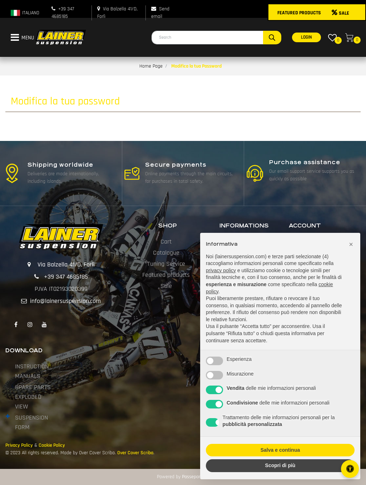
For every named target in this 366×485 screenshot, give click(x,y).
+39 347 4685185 (66, 277)
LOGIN (306, 37)
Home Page (151, 66)
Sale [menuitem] (166, 286)
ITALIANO (24, 13)
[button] (272, 37)
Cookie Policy (52, 445)
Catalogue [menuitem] (166, 253)
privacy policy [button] (221, 270)
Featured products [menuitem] (166, 275)
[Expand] (7, 417)
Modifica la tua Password (196, 66)
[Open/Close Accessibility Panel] (350, 469)
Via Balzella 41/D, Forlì (66, 264)
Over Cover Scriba (135, 453)
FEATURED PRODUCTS (299, 13)
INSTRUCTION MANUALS (32, 371)
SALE (340, 13)
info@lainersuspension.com (65, 301)
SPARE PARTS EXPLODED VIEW (33, 397)
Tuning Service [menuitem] (166, 264)
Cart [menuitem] (166, 241)
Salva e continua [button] (280, 450)
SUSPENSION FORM (31, 422)
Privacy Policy (19, 445)
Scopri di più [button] (280, 465)
